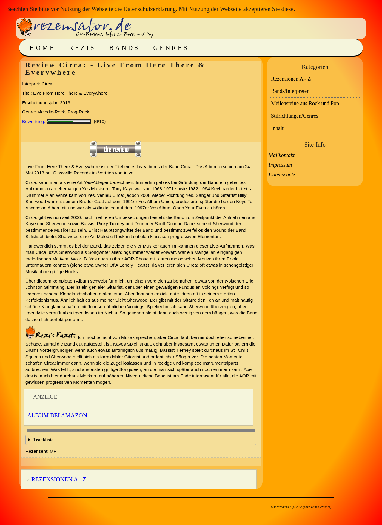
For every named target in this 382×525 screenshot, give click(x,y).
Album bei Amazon (57, 415)
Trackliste (43, 439)
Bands (124, 47)
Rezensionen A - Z (58, 479)
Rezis (82, 47)
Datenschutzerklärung (149, 9)
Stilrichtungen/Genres (294, 116)
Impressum (280, 165)
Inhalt (277, 128)
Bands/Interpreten (290, 91)
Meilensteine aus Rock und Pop (305, 103)
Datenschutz (282, 175)
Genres (171, 47)
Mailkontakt (282, 155)
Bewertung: (33, 121)
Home (43, 47)
